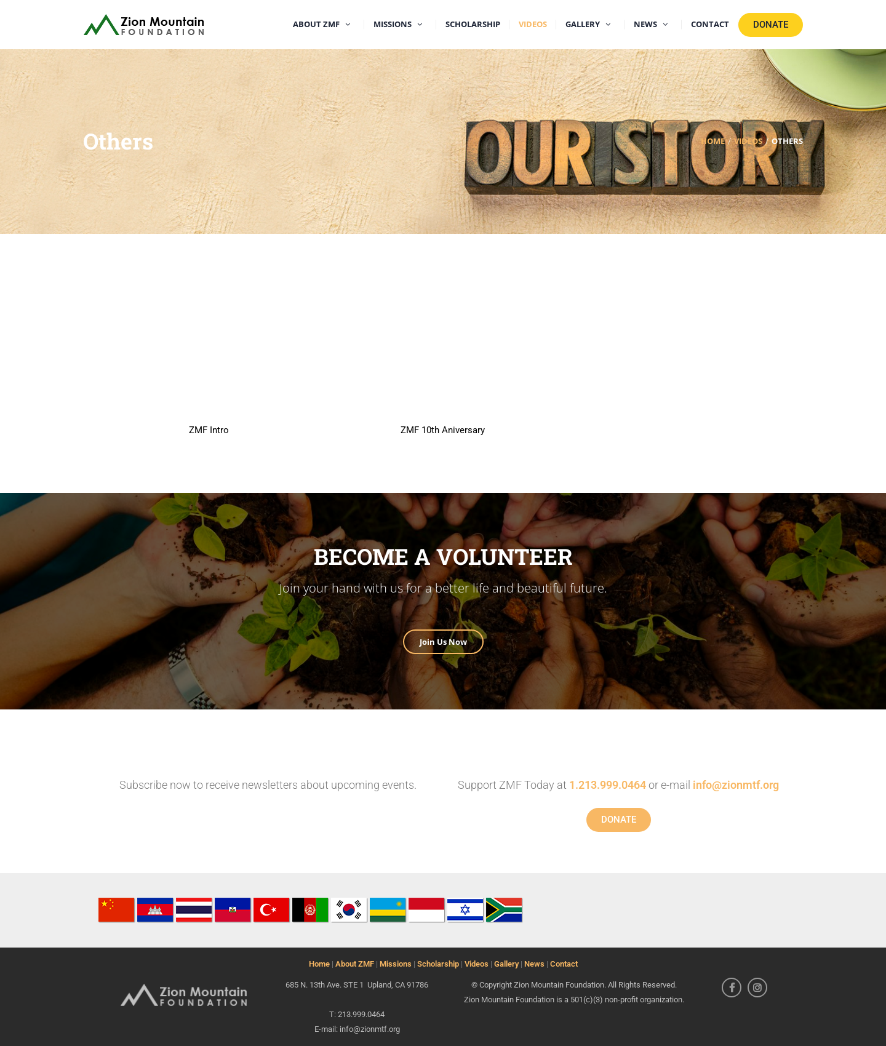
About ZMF (354, 963)
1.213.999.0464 (607, 784)
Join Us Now (443, 641)
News (534, 963)
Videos (477, 963)
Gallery (506, 963)
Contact (564, 963)
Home (319, 963)
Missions (396, 963)
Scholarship (438, 963)
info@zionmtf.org (736, 784)
